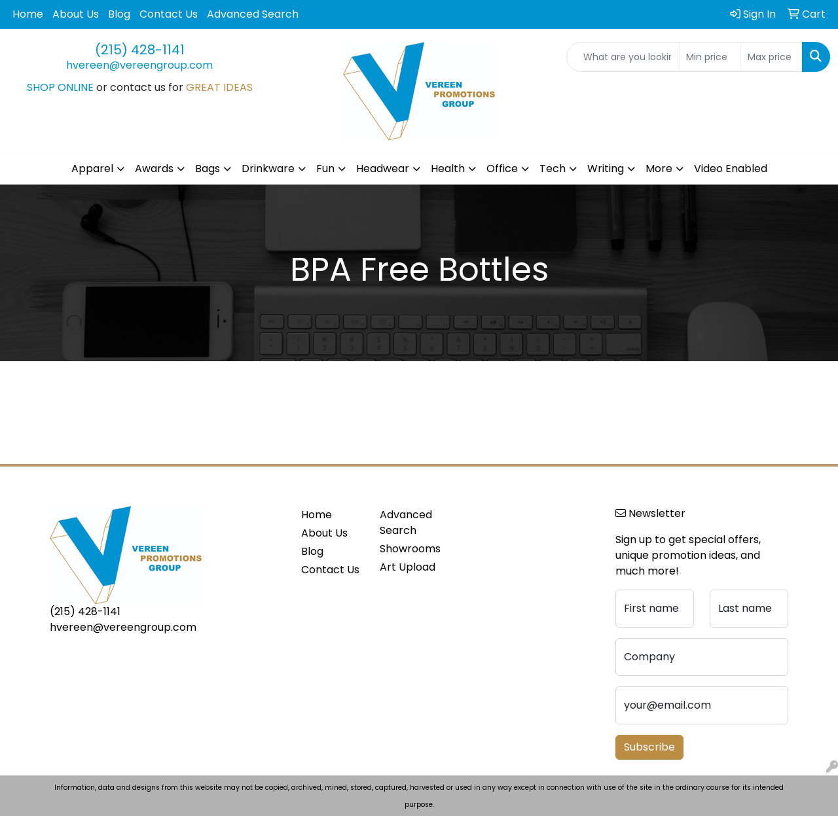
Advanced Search (253, 14)
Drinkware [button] (268, 168)
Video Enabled (730, 168)
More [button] (659, 168)
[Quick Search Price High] (771, 57)
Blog (119, 14)
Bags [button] (207, 168)
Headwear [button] (382, 168)
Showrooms (410, 548)
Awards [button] (154, 168)
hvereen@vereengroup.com (139, 65)
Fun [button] (325, 168)
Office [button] (502, 168)
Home (27, 14)
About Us (75, 14)
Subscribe (649, 746)
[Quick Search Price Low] (710, 57)
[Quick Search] (623, 57)
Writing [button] (605, 168)
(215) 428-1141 (140, 50)
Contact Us (168, 14)
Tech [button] (552, 168)
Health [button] (448, 168)
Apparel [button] (92, 168)
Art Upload (407, 567)
